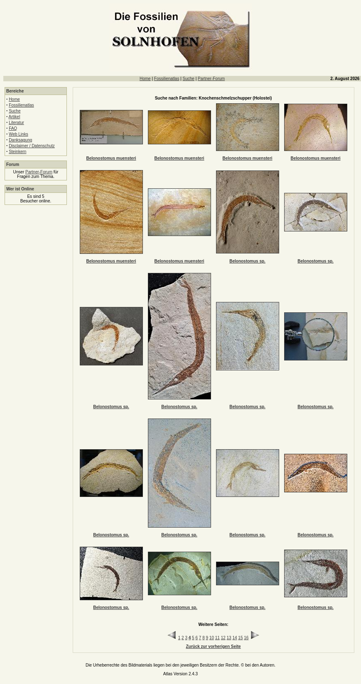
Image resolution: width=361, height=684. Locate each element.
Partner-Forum (211, 78)
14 (234, 637)
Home (145, 78)
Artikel (14, 116)
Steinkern (17, 151)
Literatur (16, 122)
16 (246, 637)
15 (240, 637)
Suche (188, 78)
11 (217, 637)
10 (211, 637)
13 (229, 637)
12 (223, 637)
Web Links (18, 134)
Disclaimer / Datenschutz (32, 146)
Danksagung (20, 140)
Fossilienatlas (166, 78)
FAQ (13, 128)
